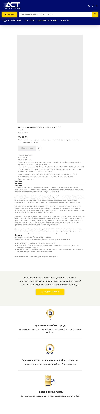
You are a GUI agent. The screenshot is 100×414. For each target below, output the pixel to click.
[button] (89, 6)
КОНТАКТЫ (30, 21)
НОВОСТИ (65, 21)
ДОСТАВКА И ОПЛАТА (47, 21)
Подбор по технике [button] (11, 21)
